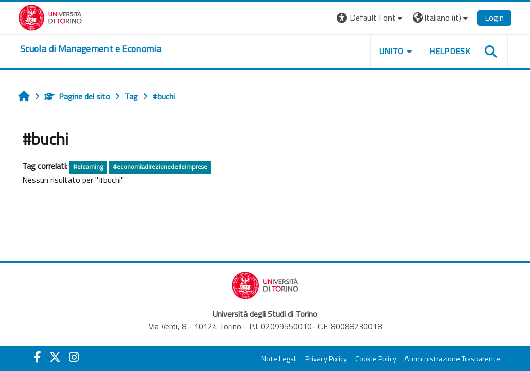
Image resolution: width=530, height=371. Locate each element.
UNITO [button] (391, 51)
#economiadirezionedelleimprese (160, 167)
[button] (371, 18)
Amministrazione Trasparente (452, 358)
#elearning (88, 167)
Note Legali (279, 358)
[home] (90, 49)
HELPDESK (449, 51)
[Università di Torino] (50, 16)
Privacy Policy (326, 358)
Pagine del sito (77, 96)
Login (494, 17)
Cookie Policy (375, 358)
